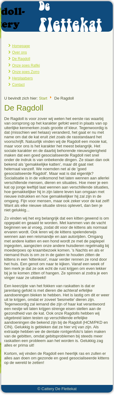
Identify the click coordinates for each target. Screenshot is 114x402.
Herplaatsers (22, 78)
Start (43, 98)
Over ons (19, 52)
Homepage (21, 46)
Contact (18, 85)
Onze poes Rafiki (26, 65)
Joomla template (42, 397)
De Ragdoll (21, 59)
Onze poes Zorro (26, 72)
